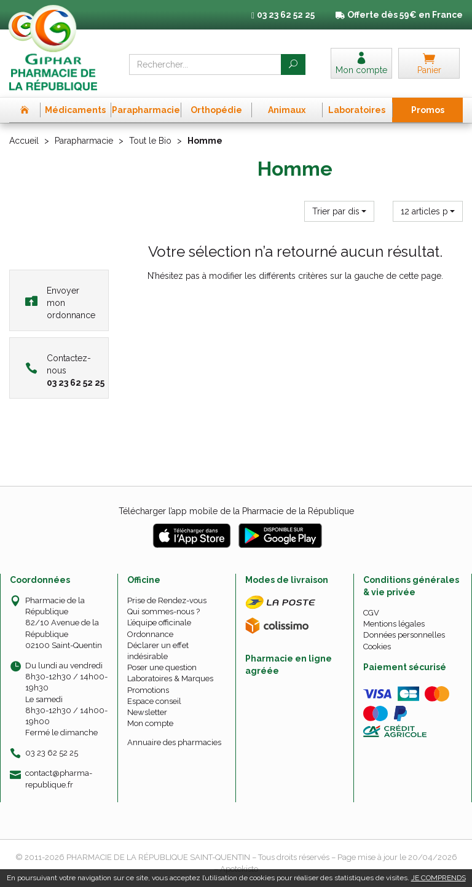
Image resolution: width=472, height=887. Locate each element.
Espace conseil (154, 701)
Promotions (148, 690)
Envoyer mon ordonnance (60, 303)
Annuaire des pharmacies (174, 742)
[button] (339, 211)
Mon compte (150, 723)
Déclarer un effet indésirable (158, 651)
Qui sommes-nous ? (163, 611)
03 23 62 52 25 (51, 752)
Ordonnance (150, 634)
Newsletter (147, 712)
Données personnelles (404, 634)
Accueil (24, 141)
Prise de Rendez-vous (166, 600)
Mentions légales (394, 623)
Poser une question (162, 667)
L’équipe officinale (159, 622)
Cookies (377, 646)
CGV (371, 612)
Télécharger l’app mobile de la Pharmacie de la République (236, 511)
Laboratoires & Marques (170, 678)
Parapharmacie (84, 141)
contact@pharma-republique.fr (58, 778)
